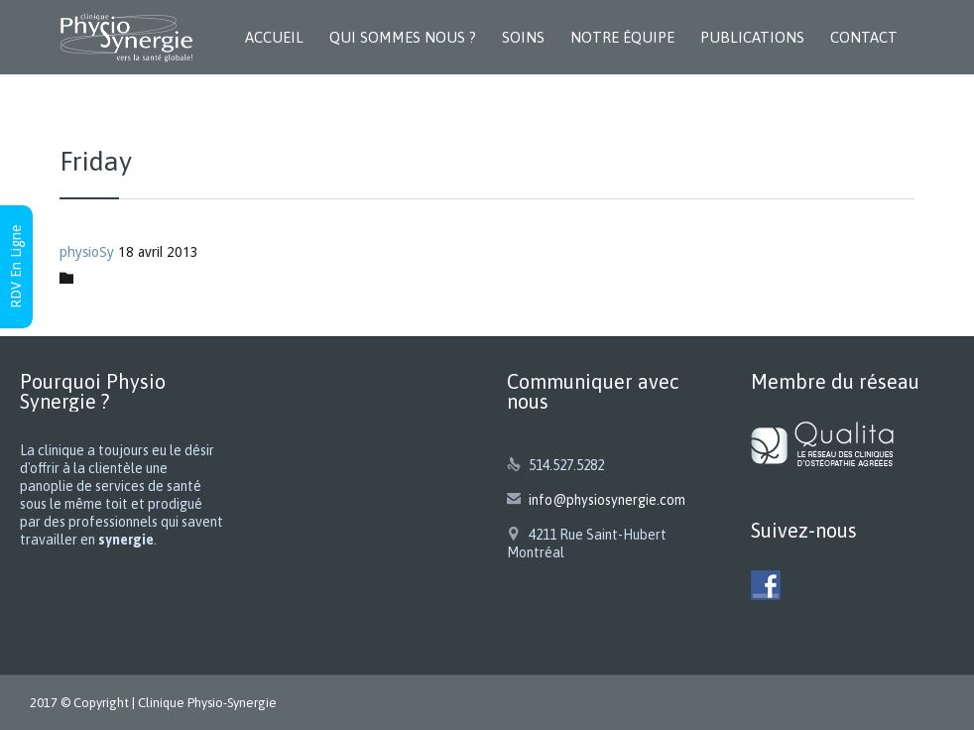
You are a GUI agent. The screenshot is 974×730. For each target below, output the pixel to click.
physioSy (87, 252)
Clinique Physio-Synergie (207, 702)
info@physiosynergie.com (596, 500)
